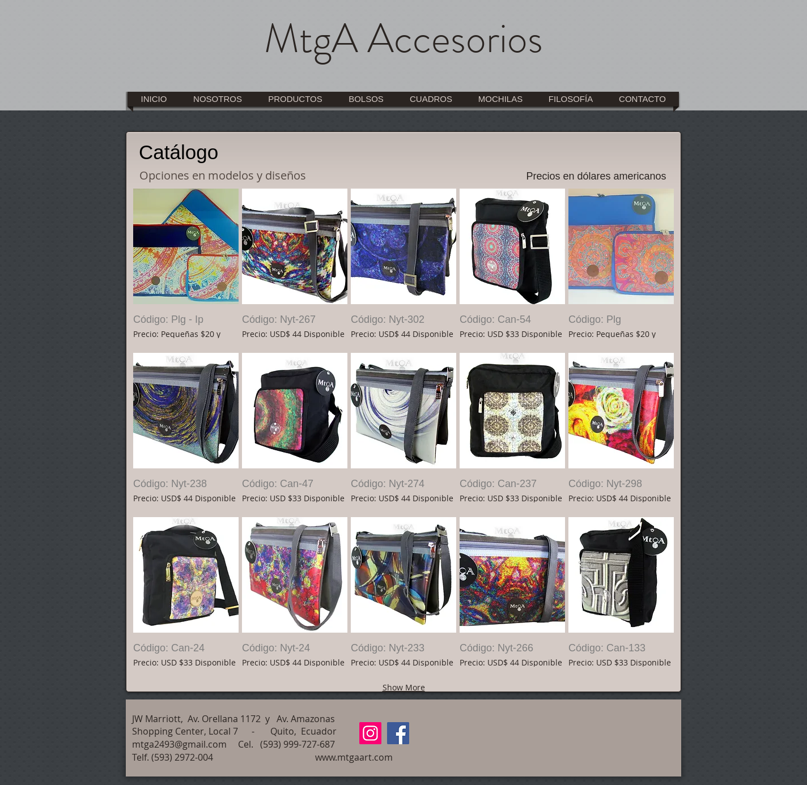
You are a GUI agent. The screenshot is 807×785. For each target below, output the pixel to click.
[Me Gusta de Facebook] (631, 723)
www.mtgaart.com (354, 757)
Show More (404, 687)
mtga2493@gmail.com (179, 744)
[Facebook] (398, 733)
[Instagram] (370, 733)
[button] (186, 269)
